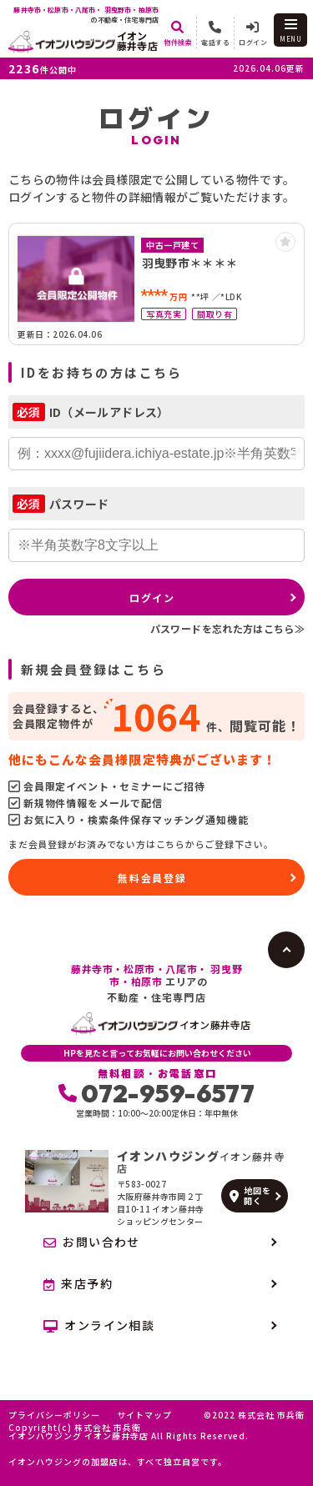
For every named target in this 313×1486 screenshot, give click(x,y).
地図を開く (250, 1195)
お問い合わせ (91, 1241)
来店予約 (78, 1283)
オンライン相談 (98, 1325)
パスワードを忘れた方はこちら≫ (227, 628)
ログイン (152, 597)
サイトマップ (144, 1415)
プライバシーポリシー (54, 1415)
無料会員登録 (153, 878)
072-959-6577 (156, 1093)
